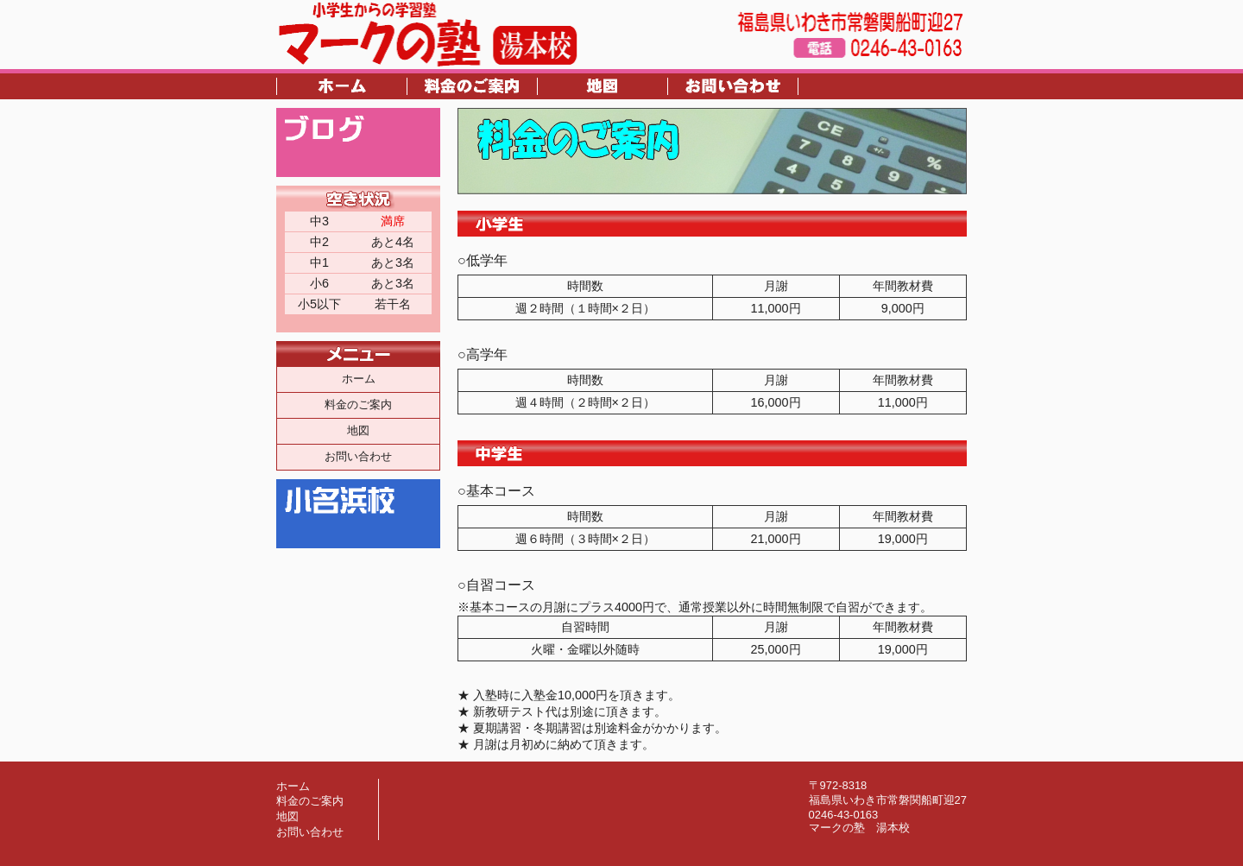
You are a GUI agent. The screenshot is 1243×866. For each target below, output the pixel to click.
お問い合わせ (358, 456)
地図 (358, 430)
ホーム (358, 378)
